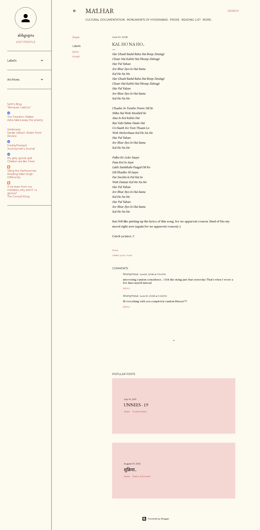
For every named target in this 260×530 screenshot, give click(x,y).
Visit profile (25, 42)
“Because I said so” (19, 107)
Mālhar (99, 11)
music (76, 56)
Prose (174, 19)
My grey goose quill (19, 158)
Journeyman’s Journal (21, 148)
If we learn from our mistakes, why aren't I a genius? (22, 190)
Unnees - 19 (136, 405)
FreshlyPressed (17, 145)
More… (208, 19)
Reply (126, 288)
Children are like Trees (21, 161)
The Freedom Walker (20, 116)
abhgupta (26, 35)
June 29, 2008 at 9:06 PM (153, 296)
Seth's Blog (14, 104)
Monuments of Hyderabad (147, 19)
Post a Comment (142, 476)
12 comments (139, 411)
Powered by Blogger (155, 519)
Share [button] (76, 37)
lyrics (75, 51)
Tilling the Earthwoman (21, 170)
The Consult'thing (18, 196)
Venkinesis (13, 129)
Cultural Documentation (105, 19)
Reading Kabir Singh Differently (20, 175)
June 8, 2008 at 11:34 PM (153, 274)
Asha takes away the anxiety (25, 120)
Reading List (191, 19)
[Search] (233, 11)
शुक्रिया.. (130, 469)
